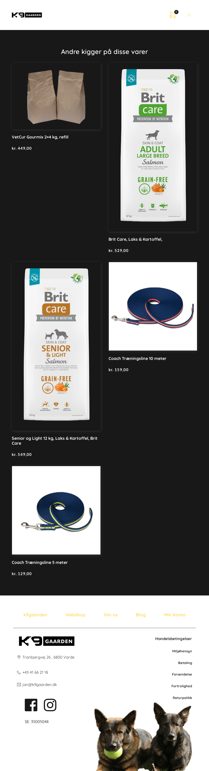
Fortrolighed (181, 686)
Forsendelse (182, 674)
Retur (177, 698)
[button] (189, 15)
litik (189, 698)
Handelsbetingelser (173, 638)
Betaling (185, 663)
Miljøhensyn (182, 651)
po (184, 698)
